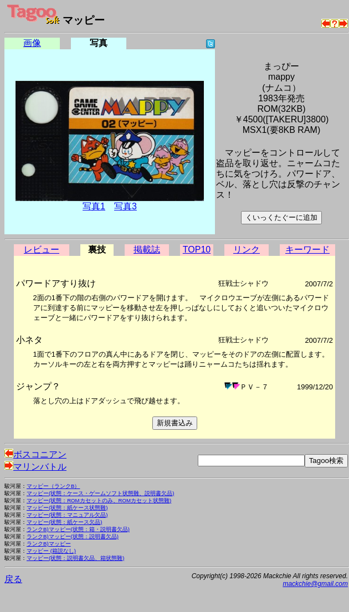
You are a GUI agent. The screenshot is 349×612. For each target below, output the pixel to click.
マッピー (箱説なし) (51, 551)
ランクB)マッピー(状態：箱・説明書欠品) (78, 529)
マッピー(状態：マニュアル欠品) (67, 515)
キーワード (307, 249)
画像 (32, 43)
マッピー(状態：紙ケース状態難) (67, 508)
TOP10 (197, 249)
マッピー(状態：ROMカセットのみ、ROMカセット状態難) (99, 500)
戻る (13, 579)
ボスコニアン (35, 454)
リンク (246, 249)
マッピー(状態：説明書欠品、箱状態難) (75, 558)
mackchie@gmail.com (315, 584)
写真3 (125, 206)
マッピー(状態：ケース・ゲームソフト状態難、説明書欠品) (100, 493)
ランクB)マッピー (49, 544)
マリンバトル (35, 466)
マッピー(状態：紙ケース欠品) (64, 522)
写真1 (94, 206)
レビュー (41, 249)
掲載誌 (147, 249)
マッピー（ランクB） (53, 486)
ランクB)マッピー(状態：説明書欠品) (73, 536)
